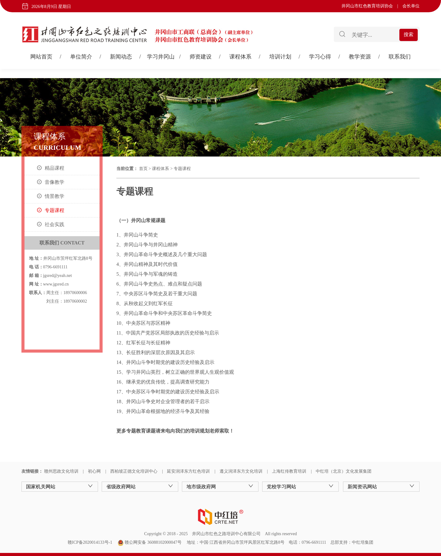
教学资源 (360, 57)
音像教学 (54, 182)
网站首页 (41, 57)
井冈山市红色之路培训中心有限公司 (226, 533)
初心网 (94, 471)
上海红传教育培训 (289, 471)
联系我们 (400, 57)
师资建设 (201, 57)
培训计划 (280, 57)
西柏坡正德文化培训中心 (133, 471)
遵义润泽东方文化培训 (241, 471)
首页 (143, 168)
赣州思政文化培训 (61, 471)
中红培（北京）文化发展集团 (343, 471)
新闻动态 (121, 57)
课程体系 (240, 57)
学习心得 (320, 57)
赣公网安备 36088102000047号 (150, 542)
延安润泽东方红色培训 (188, 471)
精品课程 (54, 168)
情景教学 (54, 196)
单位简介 (81, 57)
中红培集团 (362, 542)
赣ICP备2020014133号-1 (90, 542)
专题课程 (54, 210)
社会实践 (54, 224)
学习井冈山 (161, 57)
